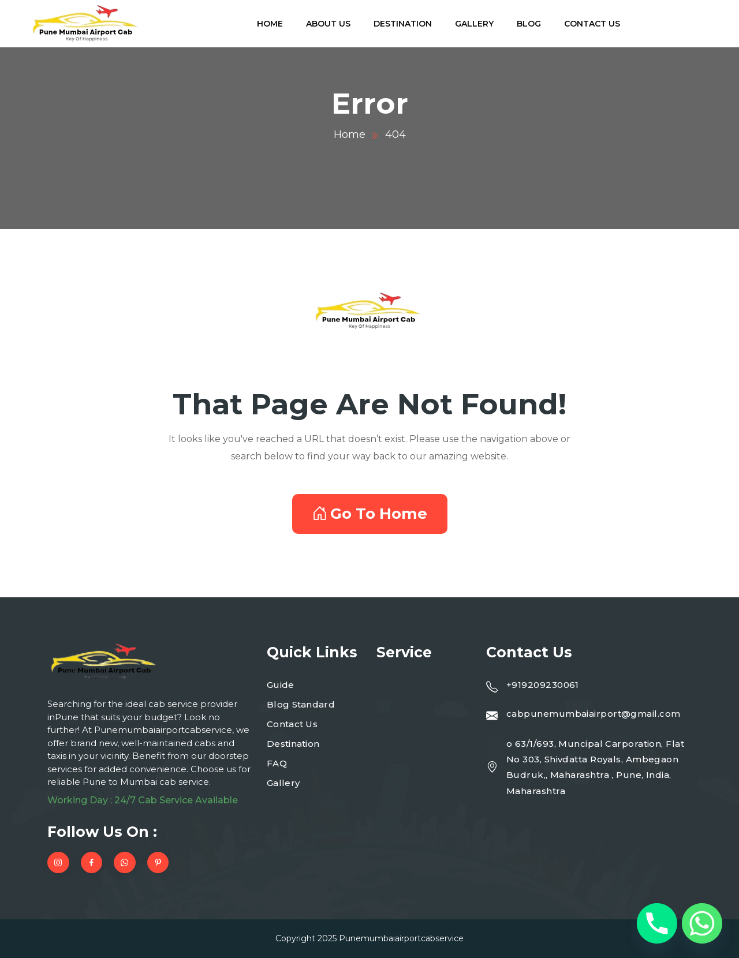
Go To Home (369, 513)
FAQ (277, 763)
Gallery (474, 23)
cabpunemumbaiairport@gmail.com (593, 713)
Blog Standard (301, 704)
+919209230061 (542, 684)
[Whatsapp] (702, 923)
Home (270, 23)
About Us (328, 23)
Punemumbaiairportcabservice (401, 938)
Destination (403, 23)
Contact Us (592, 23)
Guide (280, 684)
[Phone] (657, 923)
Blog (529, 23)
